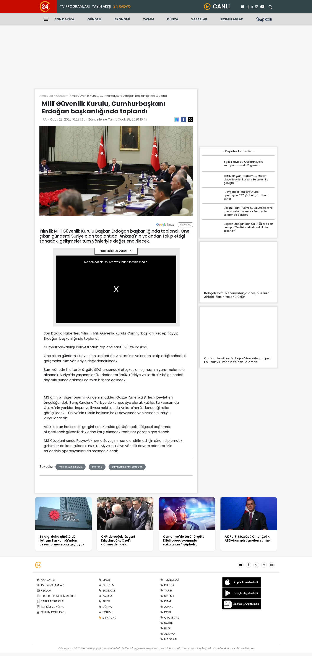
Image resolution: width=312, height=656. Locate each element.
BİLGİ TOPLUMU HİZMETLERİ (56, 596)
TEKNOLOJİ (169, 580)
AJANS (166, 607)
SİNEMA (167, 596)
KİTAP (166, 601)
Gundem (62, 96)
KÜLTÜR (167, 585)
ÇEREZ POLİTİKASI (50, 601)
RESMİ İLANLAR (231, 19)
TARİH (166, 590)
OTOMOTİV (169, 618)
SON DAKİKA (64, 19)
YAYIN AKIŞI (101, 6)
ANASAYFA (46, 580)
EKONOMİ (122, 19)
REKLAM (44, 590)
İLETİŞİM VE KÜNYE (50, 607)
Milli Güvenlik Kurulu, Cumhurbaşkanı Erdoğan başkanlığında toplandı (119, 96)
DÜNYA (172, 19)
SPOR (104, 580)
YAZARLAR (199, 19)
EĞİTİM (105, 612)
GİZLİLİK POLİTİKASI (51, 612)
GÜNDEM (94, 19)
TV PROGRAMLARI (75, 6)
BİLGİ (165, 628)
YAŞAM (148, 19)
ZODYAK (168, 634)
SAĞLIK (167, 623)
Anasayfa (46, 96)
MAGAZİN (168, 639)
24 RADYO (122, 6)
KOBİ (165, 612)
